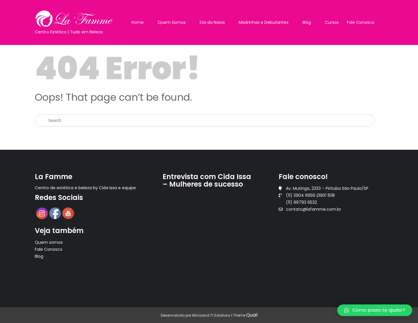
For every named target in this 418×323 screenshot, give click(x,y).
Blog (306, 22)
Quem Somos (172, 22)
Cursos (332, 22)
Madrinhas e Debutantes (264, 22)
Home (137, 22)
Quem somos (49, 242)
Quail (251, 315)
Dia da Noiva (212, 22)
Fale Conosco (360, 22)
